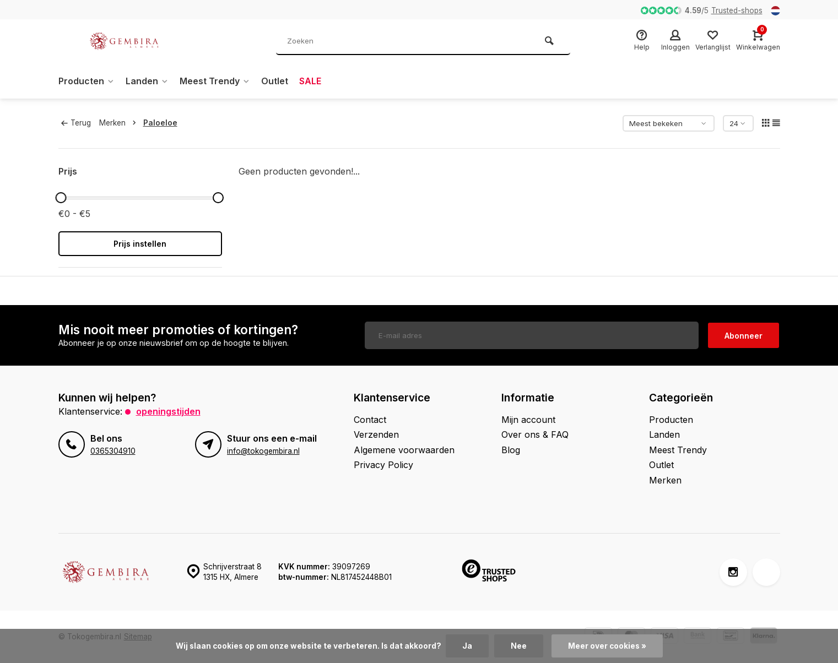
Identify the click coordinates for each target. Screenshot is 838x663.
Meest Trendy (215, 80)
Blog (510, 449)
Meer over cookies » (607, 646)
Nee (519, 646)
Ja (467, 646)
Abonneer (744, 335)
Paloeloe (160, 122)
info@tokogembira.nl (263, 451)
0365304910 (113, 451)
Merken (119, 122)
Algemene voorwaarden (404, 449)
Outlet (274, 80)
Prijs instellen (139, 243)
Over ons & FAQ (535, 434)
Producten (86, 80)
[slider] (61, 197)
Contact (370, 419)
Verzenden (376, 434)
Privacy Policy (383, 464)
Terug (76, 122)
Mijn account (528, 419)
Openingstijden (168, 411)
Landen (147, 80)
